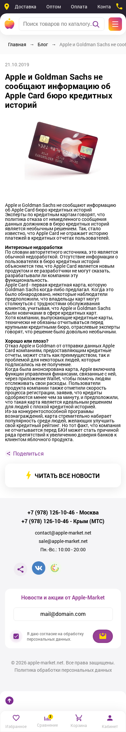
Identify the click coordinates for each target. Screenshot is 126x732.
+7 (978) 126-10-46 (51, 512)
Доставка (25, 6)
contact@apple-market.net (63, 533)
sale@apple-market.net (63, 541)
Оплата (79, 6)
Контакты (108, 6)
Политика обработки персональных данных (63, 670)
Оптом (53, 6)
